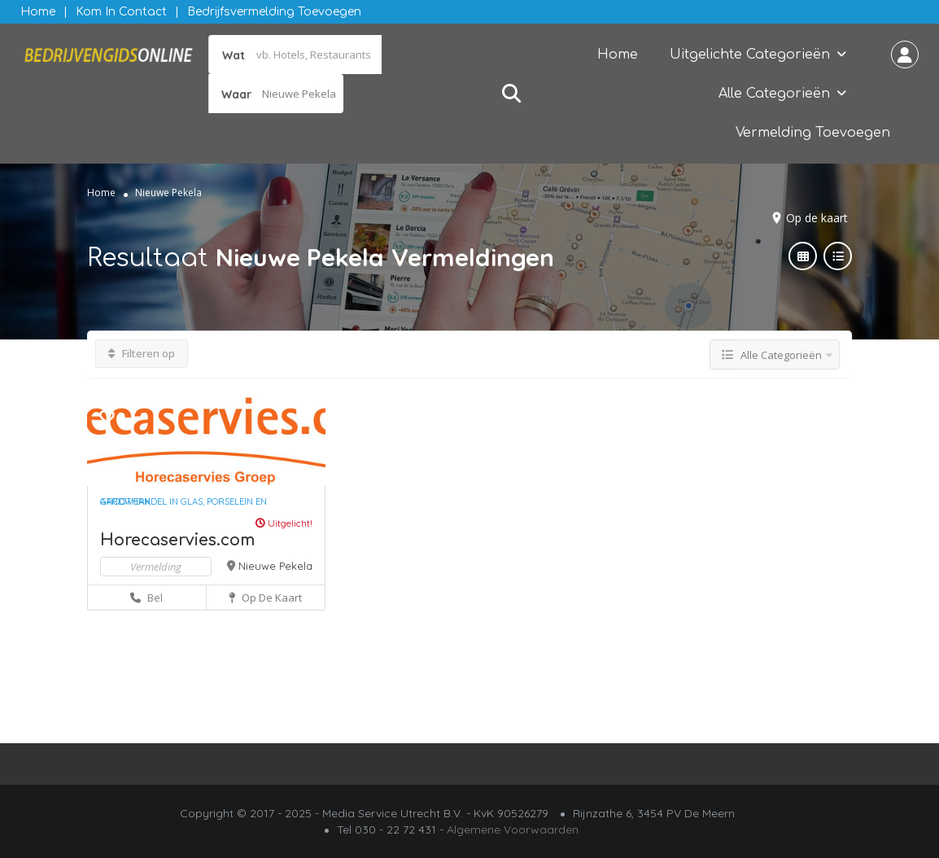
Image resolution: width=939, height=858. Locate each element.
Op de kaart (817, 217)
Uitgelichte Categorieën (750, 54)
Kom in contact (121, 12)
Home (37, 12)
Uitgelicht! (283, 523)
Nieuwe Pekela (275, 565)
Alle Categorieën (774, 93)
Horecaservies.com (177, 540)
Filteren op (141, 353)
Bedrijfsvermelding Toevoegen (274, 12)
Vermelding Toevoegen (813, 132)
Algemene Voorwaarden (513, 829)
